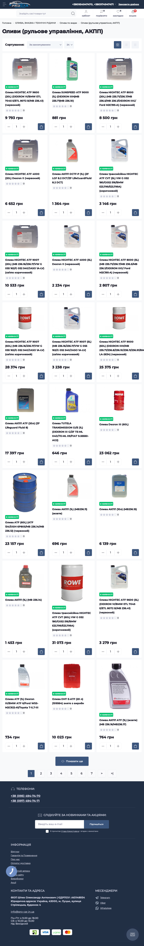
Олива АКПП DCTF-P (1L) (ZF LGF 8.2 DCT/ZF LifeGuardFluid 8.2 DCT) (72, 178)
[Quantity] (16, 126)
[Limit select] (69, 44)
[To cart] (41, 126)
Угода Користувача (70, 831)
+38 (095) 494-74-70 (25, 796)
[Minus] (8, 126)
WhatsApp (105, 908)
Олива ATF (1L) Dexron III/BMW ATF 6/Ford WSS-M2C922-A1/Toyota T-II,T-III (21, 703)
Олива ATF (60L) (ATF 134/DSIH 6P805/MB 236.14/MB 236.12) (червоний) (24, 526)
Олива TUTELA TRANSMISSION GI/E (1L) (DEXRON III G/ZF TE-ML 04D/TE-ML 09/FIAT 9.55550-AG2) (70, 432)
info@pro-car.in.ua (22, 911)
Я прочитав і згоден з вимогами (74, 831)
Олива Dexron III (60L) (114, 424)
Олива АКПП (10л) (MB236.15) (118, 509)
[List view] (126, 44)
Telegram (105, 897)
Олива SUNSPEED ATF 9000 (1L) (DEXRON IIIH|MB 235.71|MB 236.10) (70, 96)
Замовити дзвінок (128, 4)
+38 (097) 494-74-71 (25, 801)
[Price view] (135, 44)
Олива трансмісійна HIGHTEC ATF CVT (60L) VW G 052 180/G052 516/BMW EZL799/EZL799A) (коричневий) (71, 621)
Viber (103, 903)
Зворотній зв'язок (20, 871)
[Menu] (4, 4)
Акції (13, 882)
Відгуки (15, 851)
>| (112, 773)
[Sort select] (45, 44)
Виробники (17, 878)
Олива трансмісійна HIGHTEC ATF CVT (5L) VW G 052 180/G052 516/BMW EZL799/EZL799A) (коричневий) (118, 182)
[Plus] (23, 126)
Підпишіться (96, 824)
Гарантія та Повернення (24, 855)
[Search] (73, 13)
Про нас (15, 859)
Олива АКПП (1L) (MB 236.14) (23, 599)
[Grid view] (117, 44)
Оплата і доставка (20, 863)
